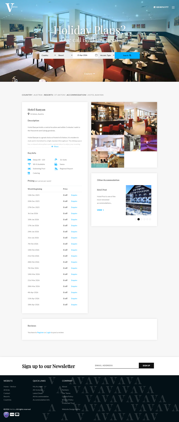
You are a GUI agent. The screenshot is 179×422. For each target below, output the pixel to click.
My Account (38, 386)
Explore (89, 73)
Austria (38, 95)
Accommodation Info (41, 400)
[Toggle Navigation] (173, 7)
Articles (7, 390)
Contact (7, 393)
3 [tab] (141, 219)
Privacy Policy (67, 400)
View (105, 210)
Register (40, 332)
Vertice (12, 409)
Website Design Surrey (71, 409)
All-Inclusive (38, 390)
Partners (65, 390)
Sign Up (146, 365)
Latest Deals (38, 393)
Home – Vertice (10, 386)
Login (48, 332)
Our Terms (66, 393)
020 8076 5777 (161, 7)
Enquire (74, 195)
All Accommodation (41, 396)
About (64, 386)
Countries (7, 400)
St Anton (60, 95)
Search (127, 55)
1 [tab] (136, 219)
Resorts (7, 396)
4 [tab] (144, 219)
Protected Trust (68, 403)
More (54, 146)
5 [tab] (147, 219)
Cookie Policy (67, 396)
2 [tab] (138, 219)
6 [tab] (150, 219)
